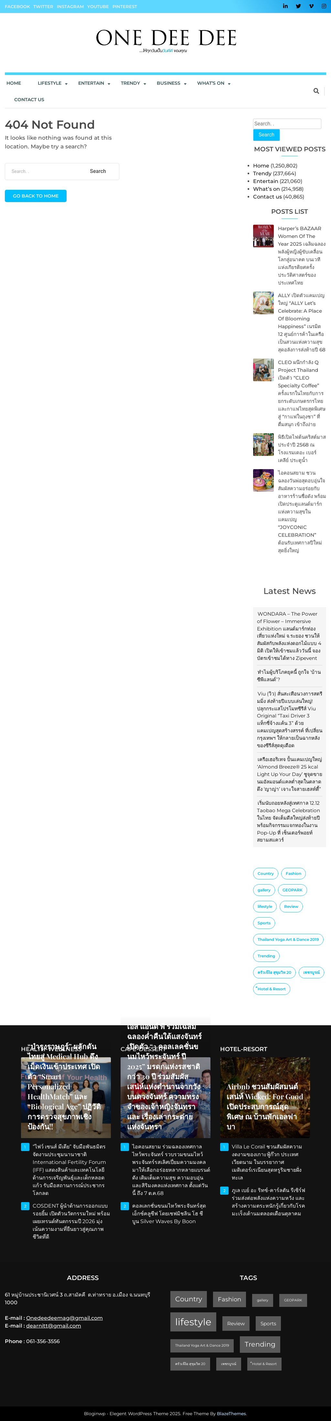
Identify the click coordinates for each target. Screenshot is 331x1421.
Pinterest (124, 6)
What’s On (210, 83)
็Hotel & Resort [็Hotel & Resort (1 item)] (272, 988)
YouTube (98, 6)
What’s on (266, 189)
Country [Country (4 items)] (266, 873)
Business (168, 83)
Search (266, 135)
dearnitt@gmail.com (53, 1326)
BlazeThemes (231, 1413)
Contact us (29, 99)
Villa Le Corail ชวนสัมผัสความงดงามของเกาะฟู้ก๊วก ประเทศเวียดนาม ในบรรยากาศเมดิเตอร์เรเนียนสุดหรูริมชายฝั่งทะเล (267, 1162)
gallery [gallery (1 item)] (264, 890)
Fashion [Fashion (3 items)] (293, 873)
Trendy (130, 83)
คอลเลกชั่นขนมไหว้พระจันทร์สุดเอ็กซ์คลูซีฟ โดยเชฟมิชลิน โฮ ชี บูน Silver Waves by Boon (169, 1213)
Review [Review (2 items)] (291, 906)
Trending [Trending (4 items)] (266, 955)
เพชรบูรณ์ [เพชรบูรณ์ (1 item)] (311, 972)
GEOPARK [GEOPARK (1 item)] (293, 890)
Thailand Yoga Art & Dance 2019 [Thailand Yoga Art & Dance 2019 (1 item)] (288, 939)
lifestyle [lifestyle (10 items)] (265, 906)
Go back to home (36, 196)
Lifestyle (49, 83)
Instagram (70, 6)
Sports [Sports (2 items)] (264, 922)
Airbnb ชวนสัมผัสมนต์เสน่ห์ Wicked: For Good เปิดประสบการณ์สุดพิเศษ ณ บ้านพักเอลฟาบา (265, 1106)
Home (13, 83)
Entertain (91, 83)
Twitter (43, 6)
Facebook (17, 6)
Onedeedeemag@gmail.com (64, 1318)
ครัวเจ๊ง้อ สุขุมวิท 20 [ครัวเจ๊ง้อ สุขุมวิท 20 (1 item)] (274, 972)
